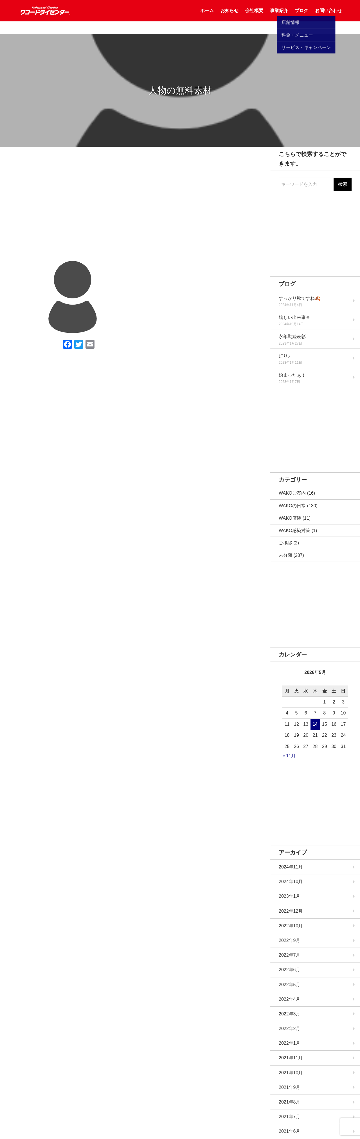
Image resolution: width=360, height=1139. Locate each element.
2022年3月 (289, 1013)
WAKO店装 (290, 518)
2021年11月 (291, 1057)
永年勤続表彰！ (294, 336)
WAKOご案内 (292, 493)
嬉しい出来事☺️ (294, 317)
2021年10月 (291, 1072)
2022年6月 (289, 969)
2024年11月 (291, 867)
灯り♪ (284, 356)
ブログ (301, 16)
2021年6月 (289, 1131)
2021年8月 (289, 1102)
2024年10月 (291, 881)
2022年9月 (289, 940)
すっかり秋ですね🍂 (299, 298)
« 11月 (289, 755)
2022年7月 (289, 955)
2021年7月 (289, 1116)
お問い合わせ (328, 16)
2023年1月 (289, 896)
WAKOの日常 (292, 505)
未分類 (285, 555)
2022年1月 (289, 1043)
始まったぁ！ (292, 375)
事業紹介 (279, 16)
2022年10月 (291, 925)
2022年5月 (289, 984)
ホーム (207, 16)
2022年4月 (289, 999)
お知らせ (229, 16)
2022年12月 (291, 911)
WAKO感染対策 (294, 530)
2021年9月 (289, 1087)
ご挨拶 (285, 543)
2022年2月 (289, 1028)
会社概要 (254, 16)
